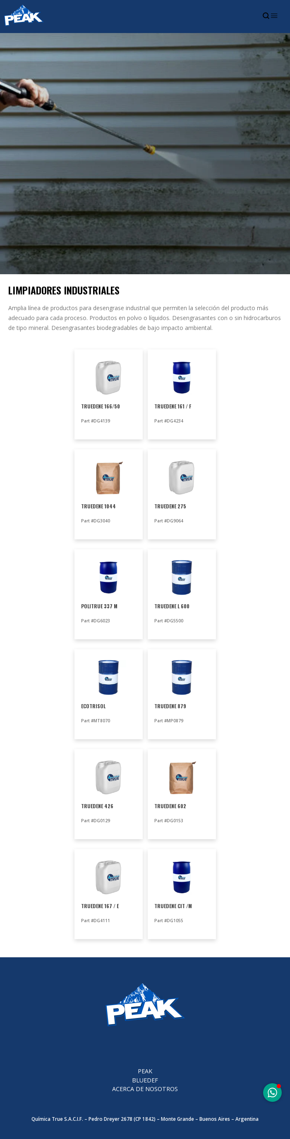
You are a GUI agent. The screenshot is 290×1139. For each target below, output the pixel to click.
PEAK (145, 1071)
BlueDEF (145, 1080)
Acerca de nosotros (145, 1089)
